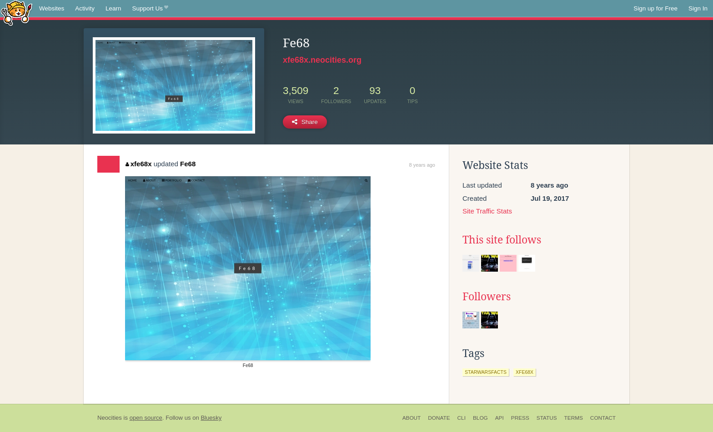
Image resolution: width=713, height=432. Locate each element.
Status (547, 418)
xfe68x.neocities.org (322, 60)
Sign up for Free (655, 8)
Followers (486, 297)
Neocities (109, 417)
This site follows (501, 240)
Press (520, 418)
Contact (603, 418)
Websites (51, 8)
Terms (573, 418)
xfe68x (138, 164)
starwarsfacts (486, 372)
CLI (461, 418)
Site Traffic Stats (487, 211)
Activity (85, 8)
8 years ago (422, 165)
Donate (439, 418)
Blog (480, 418)
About (411, 418)
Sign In (698, 8)
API (499, 418)
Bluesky (211, 417)
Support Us (150, 8)
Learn (113, 8)
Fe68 (188, 164)
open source (146, 417)
